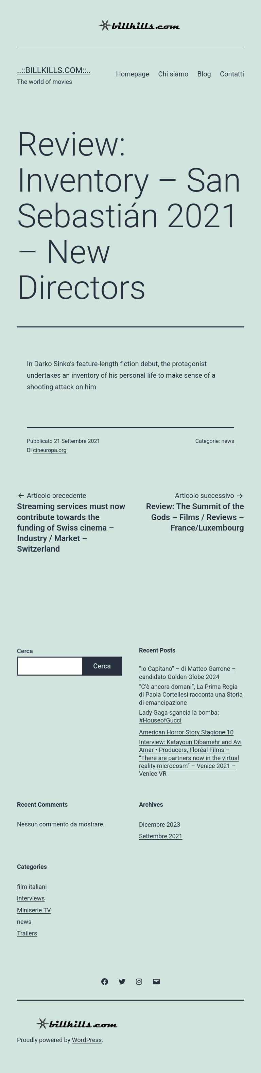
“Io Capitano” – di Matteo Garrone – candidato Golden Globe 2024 (187, 672)
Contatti (232, 74)
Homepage (132, 74)
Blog (204, 74)
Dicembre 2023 (159, 824)
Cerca (25, 651)
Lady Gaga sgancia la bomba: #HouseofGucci (179, 716)
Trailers (27, 933)
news (227, 441)
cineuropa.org (49, 450)
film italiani (32, 886)
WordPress (87, 1039)
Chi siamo (173, 74)
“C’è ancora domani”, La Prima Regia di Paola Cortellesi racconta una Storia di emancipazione (191, 694)
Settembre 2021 (160, 836)
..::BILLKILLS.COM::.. (54, 70)
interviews (31, 898)
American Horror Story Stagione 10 (186, 732)
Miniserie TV (34, 910)
